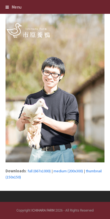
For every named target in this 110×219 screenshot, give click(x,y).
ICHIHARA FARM (43, 210)
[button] (14, 7)
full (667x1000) (39, 170)
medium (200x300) (68, 170)
